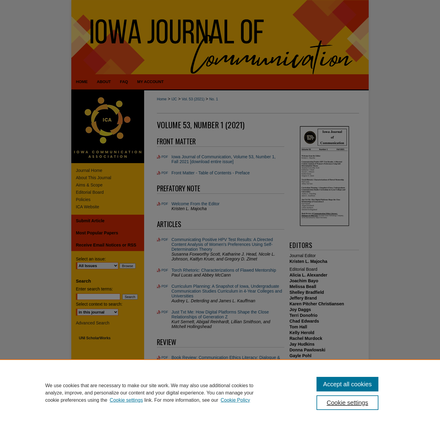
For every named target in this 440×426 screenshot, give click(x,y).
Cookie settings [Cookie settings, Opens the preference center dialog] (347, 402)
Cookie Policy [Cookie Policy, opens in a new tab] (235, 400)
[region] (220, 392)
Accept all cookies (347, 384)
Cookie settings (126, 400)
